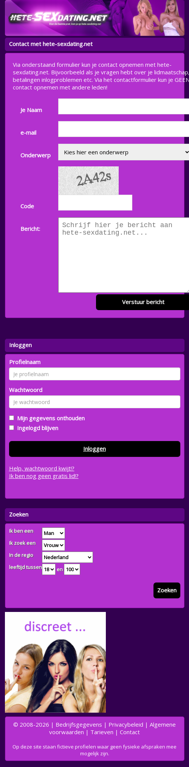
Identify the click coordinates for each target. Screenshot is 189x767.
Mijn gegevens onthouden (49, 418)
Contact (130, 732)
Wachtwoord (25, 389)
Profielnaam (24, 362)
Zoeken (167, 590)
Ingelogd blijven (36, 428)
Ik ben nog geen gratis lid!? (44, 476)
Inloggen (94, 448)
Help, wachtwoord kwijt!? (41, 468)
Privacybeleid (125, 724)
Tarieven (101, 732)
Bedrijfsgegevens (79, 724)
